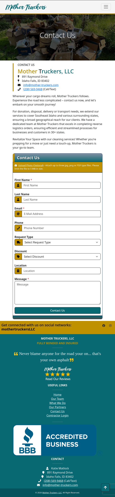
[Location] (61, 271)
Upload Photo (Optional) (29, 165)
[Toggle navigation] (106, 6)
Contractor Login (57, 415)
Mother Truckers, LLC (52, 492)
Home (58, 395)
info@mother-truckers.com (41, 85)
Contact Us (57, 411)
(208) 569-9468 (32, 89)
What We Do (57, 403)
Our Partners (57, 407)
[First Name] (61, 185)
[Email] (61, 214)
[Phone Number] (61, 228)
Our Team (57, 399)
